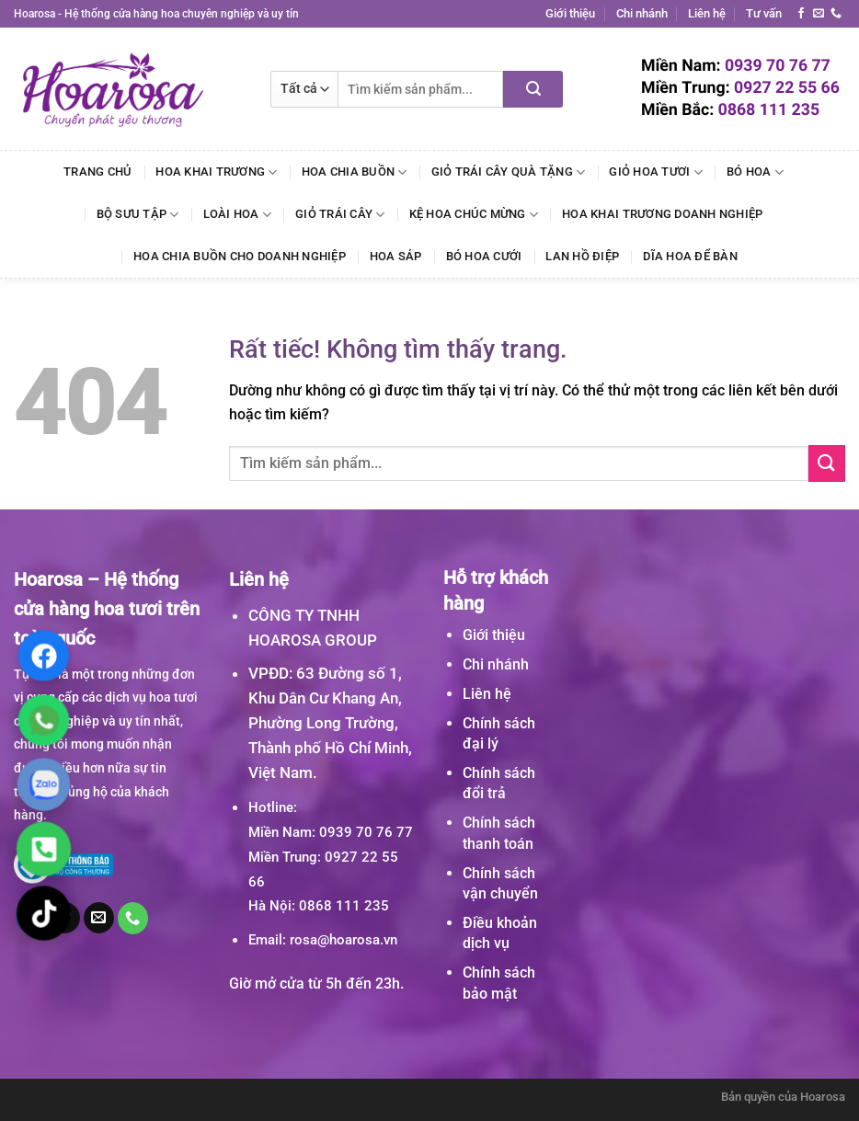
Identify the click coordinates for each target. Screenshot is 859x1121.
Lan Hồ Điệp (582, 256)
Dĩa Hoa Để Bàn (690, 256)
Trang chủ (97, 171)
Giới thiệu (570, 13)
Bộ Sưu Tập (138, 214)
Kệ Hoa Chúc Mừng (474, 214)
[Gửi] (533, 89)
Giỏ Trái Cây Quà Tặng (508, 172)
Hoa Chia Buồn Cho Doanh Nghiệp (239, 256)
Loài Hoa (237, 214)
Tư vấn (764, 13)
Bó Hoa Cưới (484, 256)
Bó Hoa (755, 172)
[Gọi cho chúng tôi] (836, 13)
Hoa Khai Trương (216, 172)
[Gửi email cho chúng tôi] (818, 13)
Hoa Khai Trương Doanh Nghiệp (662, 214)
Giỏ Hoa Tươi (656, 172)
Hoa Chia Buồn (354, 172)
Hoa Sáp (396, 256)
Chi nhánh (642, 13)
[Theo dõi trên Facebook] (801, 13)
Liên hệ (707, 13)
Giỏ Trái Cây (340, 214)
